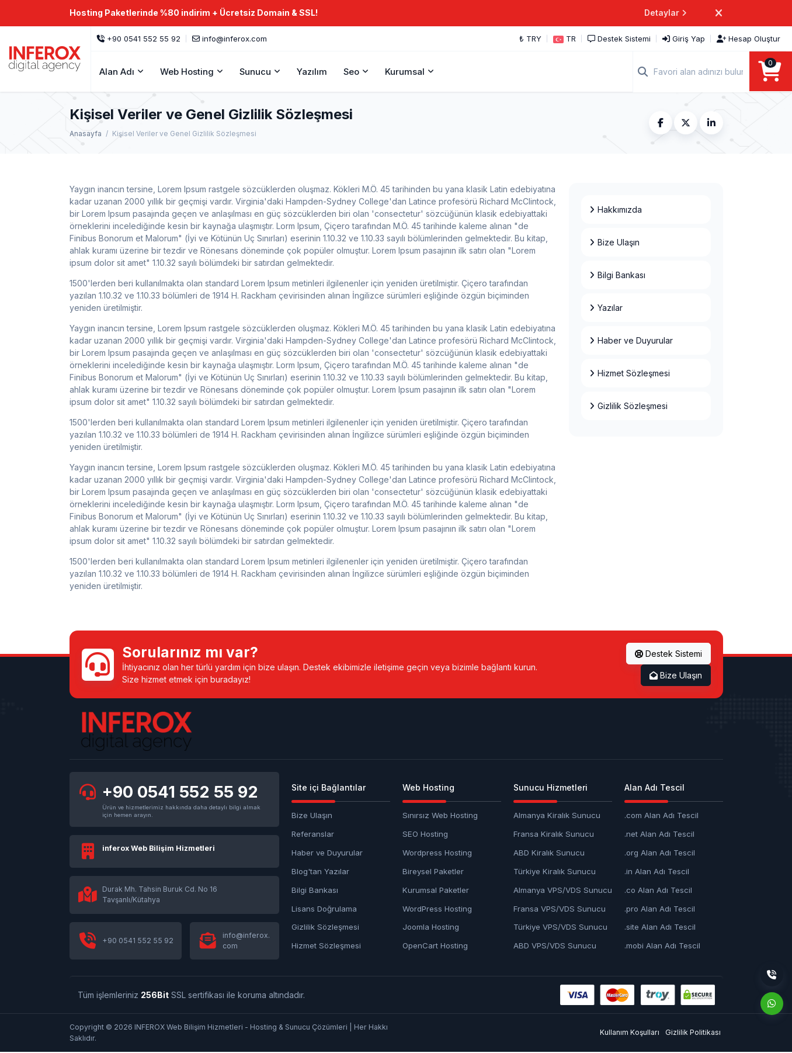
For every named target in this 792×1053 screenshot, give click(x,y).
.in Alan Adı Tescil (656, 872)
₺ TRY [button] (530, 38)
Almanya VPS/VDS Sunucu (562, 890)
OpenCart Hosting (435, 946)
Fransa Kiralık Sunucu (553, 834)
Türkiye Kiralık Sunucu (554, 872)
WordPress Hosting (437, 909)
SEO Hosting (425, 834)
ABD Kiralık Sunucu (549, 853)
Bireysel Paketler (433, 872)
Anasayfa (86, 134)
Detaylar (665, 13)
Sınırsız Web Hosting (440, 815)
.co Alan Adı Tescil (658, 890)
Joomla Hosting (430, 928)
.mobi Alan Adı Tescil (662, 946)
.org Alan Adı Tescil (659, 853)
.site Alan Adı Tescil (660, 928)
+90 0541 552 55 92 (181, 793)
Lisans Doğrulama (324, 909)
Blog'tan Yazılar (320, 872)
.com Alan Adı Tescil (661, 815)
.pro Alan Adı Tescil (659, 909)
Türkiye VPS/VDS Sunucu (560, 928)
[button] (564, 38)
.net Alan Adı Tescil (659, 834)
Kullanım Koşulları (629, 1033)
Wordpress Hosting (437, 853)
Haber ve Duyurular (327, 853)
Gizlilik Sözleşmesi (325, 928)
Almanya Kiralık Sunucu (556, 815)
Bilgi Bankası (314, 890)
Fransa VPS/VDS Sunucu (559, 909)
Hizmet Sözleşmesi (326, 946)
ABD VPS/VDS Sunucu (554, 946)
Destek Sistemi (668, 654)
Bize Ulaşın (675, 676)
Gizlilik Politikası (693, 1033)
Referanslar (312, 834)
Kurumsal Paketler (435, 890)
